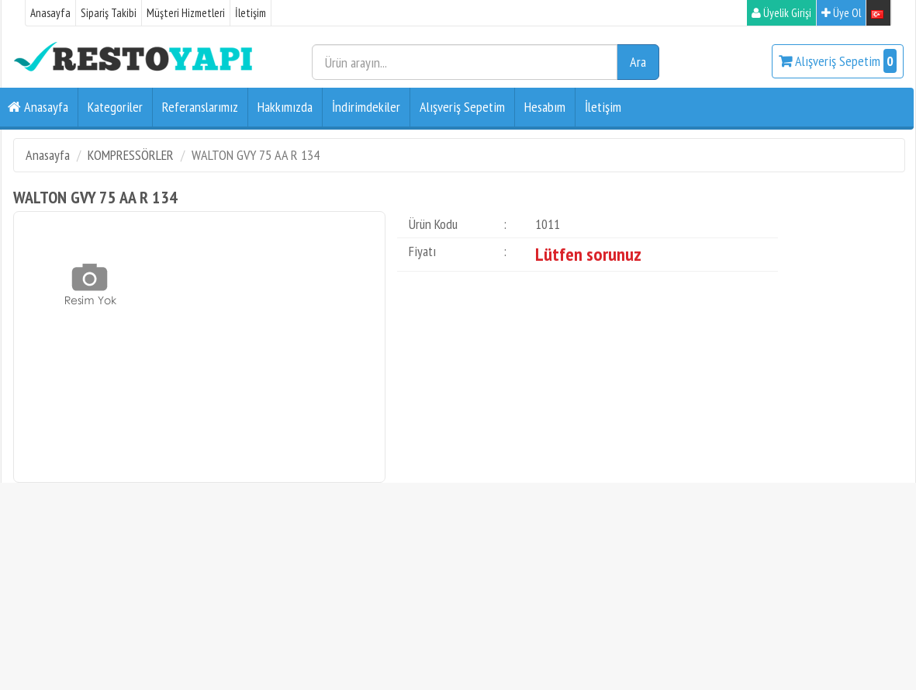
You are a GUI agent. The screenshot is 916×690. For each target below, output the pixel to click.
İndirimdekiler (366, 107)
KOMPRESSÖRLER (131, 155)
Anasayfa (50, 12)
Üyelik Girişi (781, 12)
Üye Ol (841, 12)
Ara (638, 62)
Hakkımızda (285, 107)
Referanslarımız (200, 107)
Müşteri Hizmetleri (186, 12)
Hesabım (544, 107)
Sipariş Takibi (109, 12)
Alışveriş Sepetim (838, 61)
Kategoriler (115, 107)
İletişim (250, 12)
